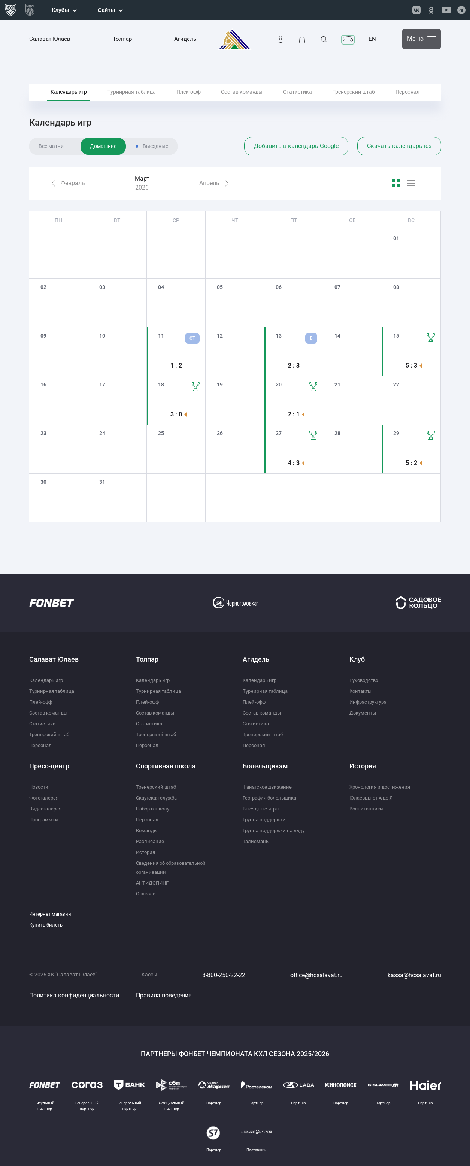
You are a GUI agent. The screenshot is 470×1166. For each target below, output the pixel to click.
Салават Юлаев (49, 39)
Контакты (361, 691)
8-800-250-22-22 (223, 975)
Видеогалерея (46, 809)
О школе (146, 894)
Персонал (407, 101)
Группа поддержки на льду (276, 830)
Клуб (357, 659)
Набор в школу (154, 809)
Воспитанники (367, 809)
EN (372, 39)
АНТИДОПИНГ (154, 883)
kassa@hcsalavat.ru (414, 975)
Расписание (150, 841)
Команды (147, 830)
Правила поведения (164, 995)
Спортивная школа (165, 766)
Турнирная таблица (131, 101)
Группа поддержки (266, 819)
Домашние (103, 166)
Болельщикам (265, 766)
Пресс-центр (49, 766)
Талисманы (257, 841)
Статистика (297, 101)
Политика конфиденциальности (74, 995)
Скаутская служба (158, 798)
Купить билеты (47, 925)
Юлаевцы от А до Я (372, 798)
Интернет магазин (51, 914)
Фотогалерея (45, 798)
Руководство (365, 680)
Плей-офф (188, 101)
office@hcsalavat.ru (316, 975)
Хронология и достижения (381, 787)
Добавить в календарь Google (296, 165)
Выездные (155, 166)
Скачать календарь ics (399, 165)
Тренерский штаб (354, 101)
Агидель (185, 39)
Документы (363, 713)
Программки (45, 819)
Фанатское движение (269, 787)
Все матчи (51, 166)
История (146, 852)
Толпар (122, 39)
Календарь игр (69, 101)
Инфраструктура (370, 702)
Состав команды (242, 101)
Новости (39, 787)
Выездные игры (262, 809)
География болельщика (272, 798)
